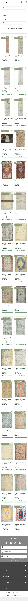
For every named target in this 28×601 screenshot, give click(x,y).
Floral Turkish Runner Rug (8, 119)
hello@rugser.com (7, 556)
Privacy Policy (9, 595)
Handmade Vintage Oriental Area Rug (21, 494)
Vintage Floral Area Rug (21, 150)
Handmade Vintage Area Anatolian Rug (21, 244)
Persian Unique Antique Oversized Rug (8, 525)
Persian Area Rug (7, 306)
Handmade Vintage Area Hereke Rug (8, 338)
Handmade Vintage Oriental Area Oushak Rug (21, 275)
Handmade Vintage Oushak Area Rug (21, 369)
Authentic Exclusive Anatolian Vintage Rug (21, 181)
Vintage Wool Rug (7, 213)
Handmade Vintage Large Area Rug (8, 400)
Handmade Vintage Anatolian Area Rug (8, 369)
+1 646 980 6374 (7, 551)
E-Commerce (18, 599)
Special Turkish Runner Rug (8, 150)
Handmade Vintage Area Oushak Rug (21, 338)
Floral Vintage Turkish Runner (21, 56)
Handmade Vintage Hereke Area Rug (21, 306)
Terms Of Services (18, 595)
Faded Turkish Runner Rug (21, 119)
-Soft (14, 599)
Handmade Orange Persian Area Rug (21, 400)
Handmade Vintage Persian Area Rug (21, 463)
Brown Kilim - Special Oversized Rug (8, 181)
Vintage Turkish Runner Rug (8, 56)
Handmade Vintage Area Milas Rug (21, 525)
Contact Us (6, 547)
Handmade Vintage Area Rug (21, 213)
